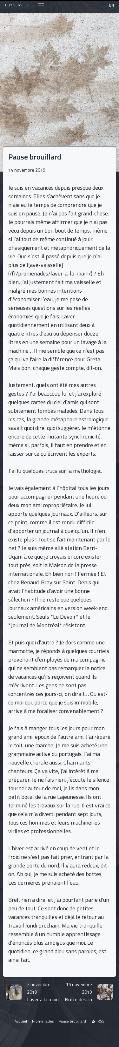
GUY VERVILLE (17, 5)
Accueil (21, 1021)
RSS (97, 1021)
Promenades (43, 1021)
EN (111, 5)
